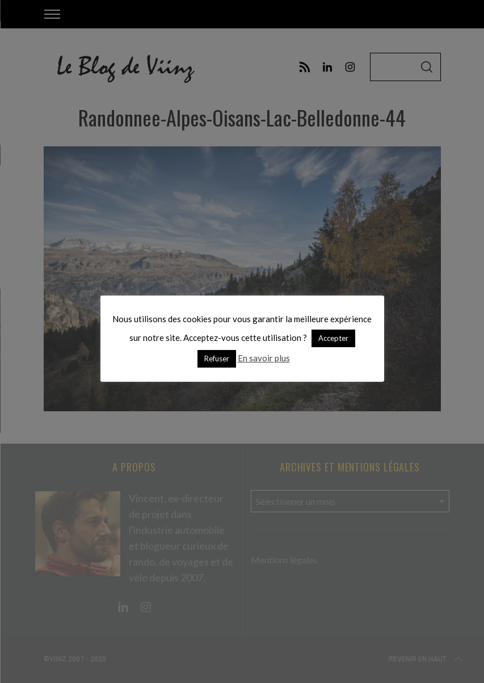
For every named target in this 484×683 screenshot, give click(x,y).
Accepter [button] (333, 338)
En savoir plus (264, 358)
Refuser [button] (216, 358)
